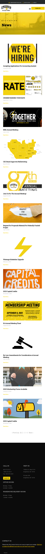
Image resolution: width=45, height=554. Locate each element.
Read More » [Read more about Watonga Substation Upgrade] (6, 264)
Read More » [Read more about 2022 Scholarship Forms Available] (6, 394)
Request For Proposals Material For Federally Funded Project (21, 226)
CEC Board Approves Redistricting (15, 162)
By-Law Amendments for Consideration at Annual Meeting (20, 356)
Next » (31, 433)
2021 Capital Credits (10, 421)
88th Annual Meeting (10, 130)
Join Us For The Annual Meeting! (14, 194)
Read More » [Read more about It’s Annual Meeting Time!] (6, 328)
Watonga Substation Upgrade (13, 259)
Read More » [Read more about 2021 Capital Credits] (6, 426)
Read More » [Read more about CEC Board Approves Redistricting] (6, 167)
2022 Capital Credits (10, 291)
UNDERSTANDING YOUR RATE (14, 98)
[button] (29, 8)
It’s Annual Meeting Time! (12, 323)
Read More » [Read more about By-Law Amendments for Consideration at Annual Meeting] (6, 362)
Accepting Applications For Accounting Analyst (19, 66)
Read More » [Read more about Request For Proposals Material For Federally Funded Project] (6, 233)
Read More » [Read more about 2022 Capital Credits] (6, 296)
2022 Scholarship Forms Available (15, 389)
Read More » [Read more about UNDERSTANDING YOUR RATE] (6, 103)
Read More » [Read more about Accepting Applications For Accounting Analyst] (6, 71)
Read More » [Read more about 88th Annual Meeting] (6, 135)
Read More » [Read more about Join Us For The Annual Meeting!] (6, 199)
